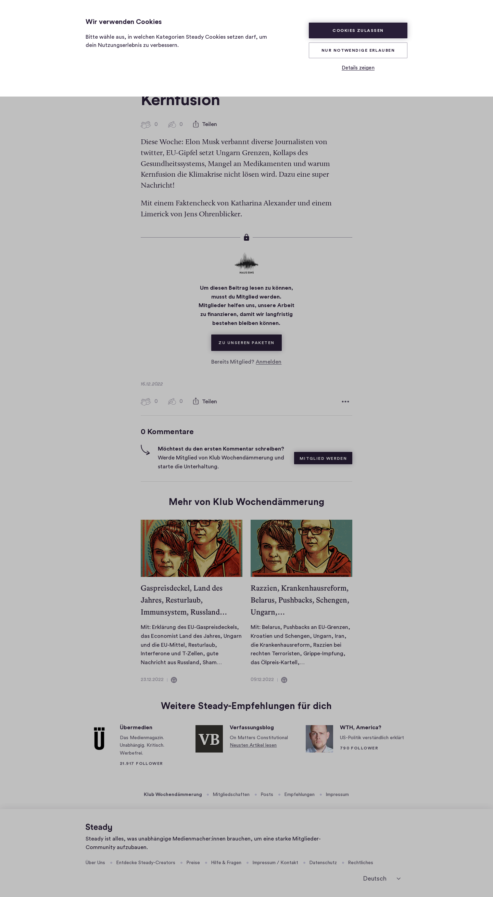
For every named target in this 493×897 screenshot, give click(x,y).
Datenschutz (323, 862)
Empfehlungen (299, 794)
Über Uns (95, 862)
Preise (193, 862)
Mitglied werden (323, 458)
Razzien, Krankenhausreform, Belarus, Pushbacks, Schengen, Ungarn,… (300, 600)
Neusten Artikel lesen (253, 745)
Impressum (337, 794)
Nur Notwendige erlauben (358, 50)
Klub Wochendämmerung (173, 794)
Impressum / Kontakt (275, 862)
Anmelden (268, 362)
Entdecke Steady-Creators (145, 862)
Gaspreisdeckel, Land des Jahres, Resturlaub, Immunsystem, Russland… (184, 600)
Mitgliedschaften (231, 794)
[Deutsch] (381, 878)
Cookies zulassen (357, 30)
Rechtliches (360, 862)
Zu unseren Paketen (249, 339)
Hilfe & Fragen (226, 862)
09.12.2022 (262, 679)
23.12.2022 (152, 679)
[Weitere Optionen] (345, 401)
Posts (267, 794)
